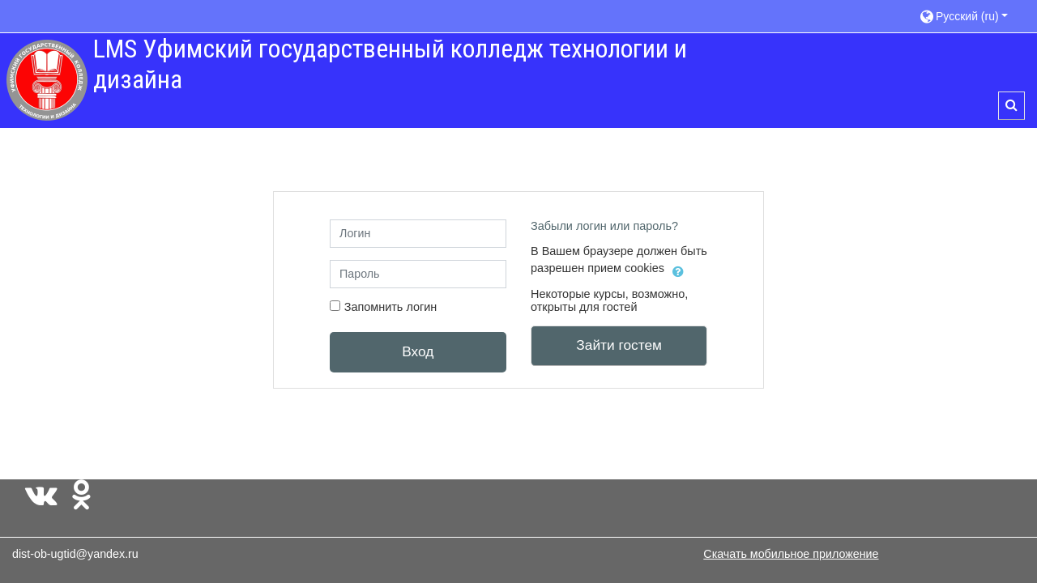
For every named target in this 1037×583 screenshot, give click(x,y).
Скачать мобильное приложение (790, 553)
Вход (417, 351)
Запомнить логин (390, 306)
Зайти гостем (619, 345)
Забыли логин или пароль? (604, 225)
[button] (970, 15)
